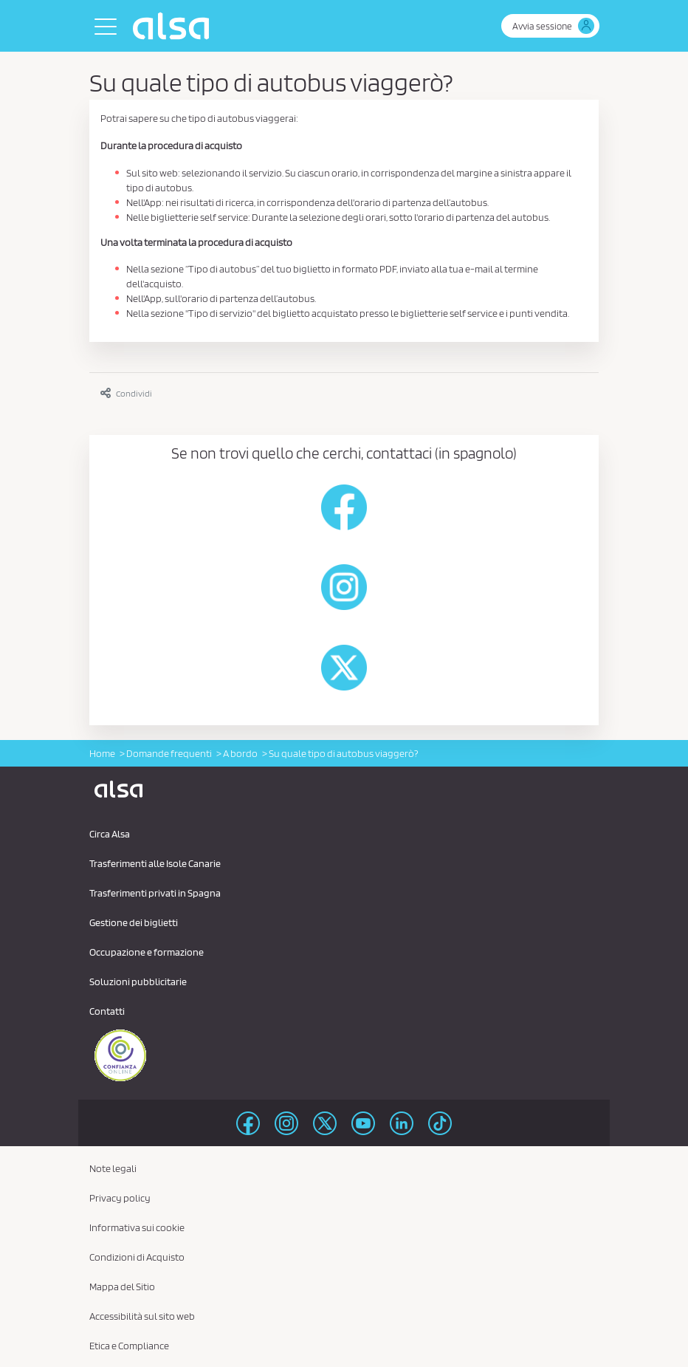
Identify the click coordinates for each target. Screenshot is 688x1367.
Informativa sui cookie (137, 1227)
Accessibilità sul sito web (142, 1316)
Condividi (126, 393)
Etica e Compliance (129, 1345)
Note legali (113, 1168)
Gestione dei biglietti (133, 922)
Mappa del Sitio (122, 1286)
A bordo (240, 753)
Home (102, 753)
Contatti (107, 1011)
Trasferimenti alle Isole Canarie (155, 863)
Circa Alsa (109, 834)
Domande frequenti (169, 753)
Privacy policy (120, 1198)
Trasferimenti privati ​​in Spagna (155, 893)
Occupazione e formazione (146, 952)
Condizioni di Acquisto (137, 1257)
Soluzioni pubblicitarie (138, 981)
